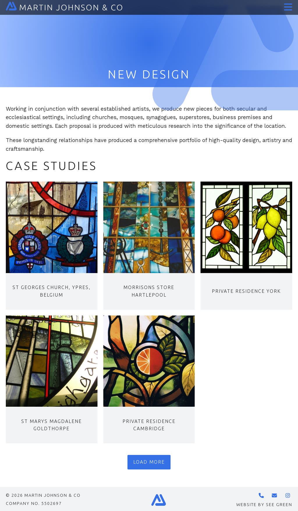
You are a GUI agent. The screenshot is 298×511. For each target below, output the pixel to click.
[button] (287, 5)
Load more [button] (149, 462)
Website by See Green (264, 504)
